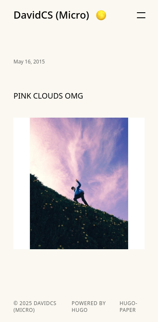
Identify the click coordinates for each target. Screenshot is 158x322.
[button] (101, 15)
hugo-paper (129, 307)
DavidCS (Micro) (51, 15)
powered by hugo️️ (89, 307)
